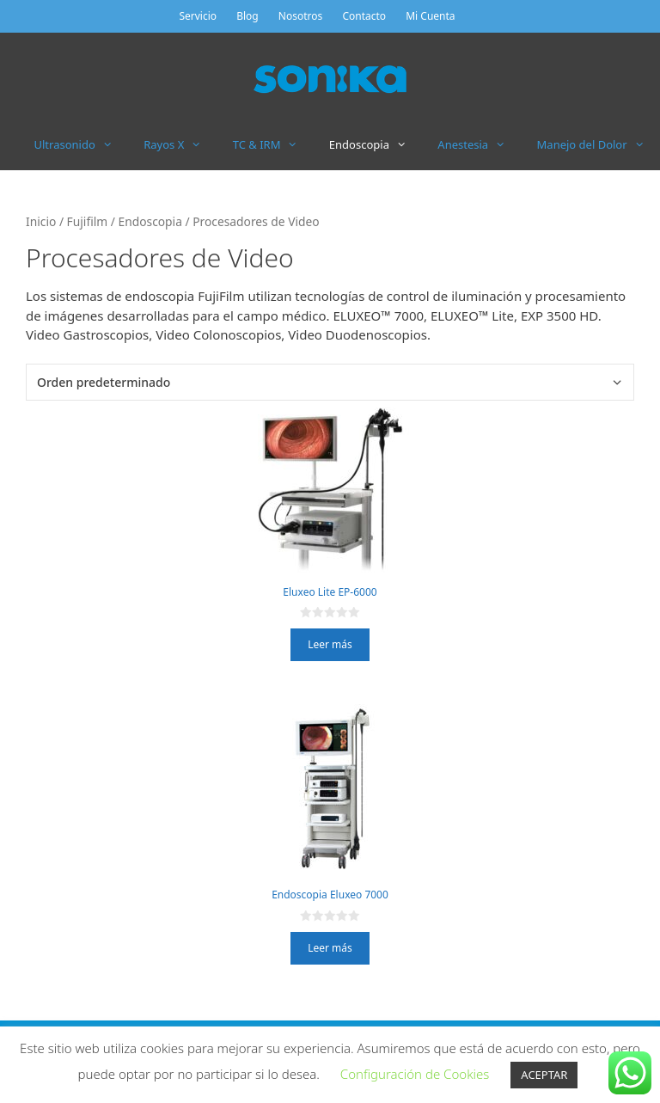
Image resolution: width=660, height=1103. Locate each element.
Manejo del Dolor (598, 144)
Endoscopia (376, 144)
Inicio (41, 221)
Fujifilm (87, 221)
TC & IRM (273, 144)
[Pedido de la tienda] (330, 382)
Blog (247, 16)
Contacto (364, 16)
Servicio (198, 16)
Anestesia (479, 144)
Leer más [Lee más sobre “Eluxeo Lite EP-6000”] (330, 644)
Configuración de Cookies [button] (415, 1073)
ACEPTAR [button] (544, 1074)
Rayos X (180, 144)
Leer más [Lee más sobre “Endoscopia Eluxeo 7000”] (330, 948)
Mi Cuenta (430, 16)
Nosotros (300, 16)
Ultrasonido (81, 144)
